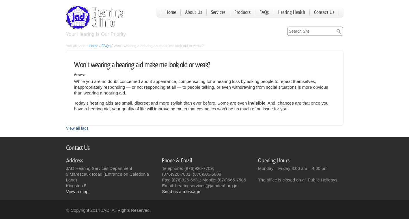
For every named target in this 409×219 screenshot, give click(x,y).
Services (218, 12)
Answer (79, 74)
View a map (77, 191)
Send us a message (181, 191)
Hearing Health (291, 12)
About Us (193, 12)
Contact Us (324, 12)
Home (170, 12)
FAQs (264, 12)
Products (242, 12)
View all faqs (77, 128)
